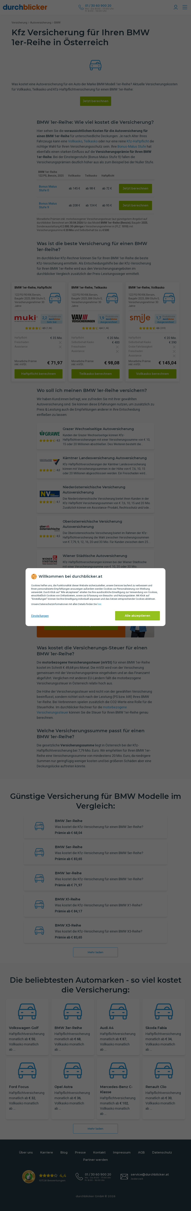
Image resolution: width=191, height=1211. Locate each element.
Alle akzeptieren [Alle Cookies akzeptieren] (137, 615)
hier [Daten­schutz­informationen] (99, 604)
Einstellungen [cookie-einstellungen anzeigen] (40, 616)
